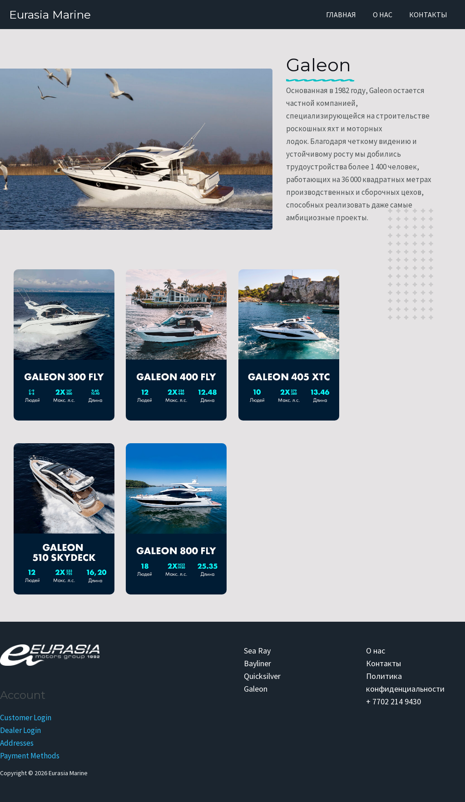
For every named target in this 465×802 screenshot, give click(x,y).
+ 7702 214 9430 (393, 701)
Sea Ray (257, 650)
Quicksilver (262, 676)
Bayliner (257, 663)
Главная (347, 14)
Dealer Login (20, 730)
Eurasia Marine (50, 14)
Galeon (255, 688)
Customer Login (25, 718)
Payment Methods (29, 756)
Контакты (430, 14)
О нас (386, 14)
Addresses (17, 743)
